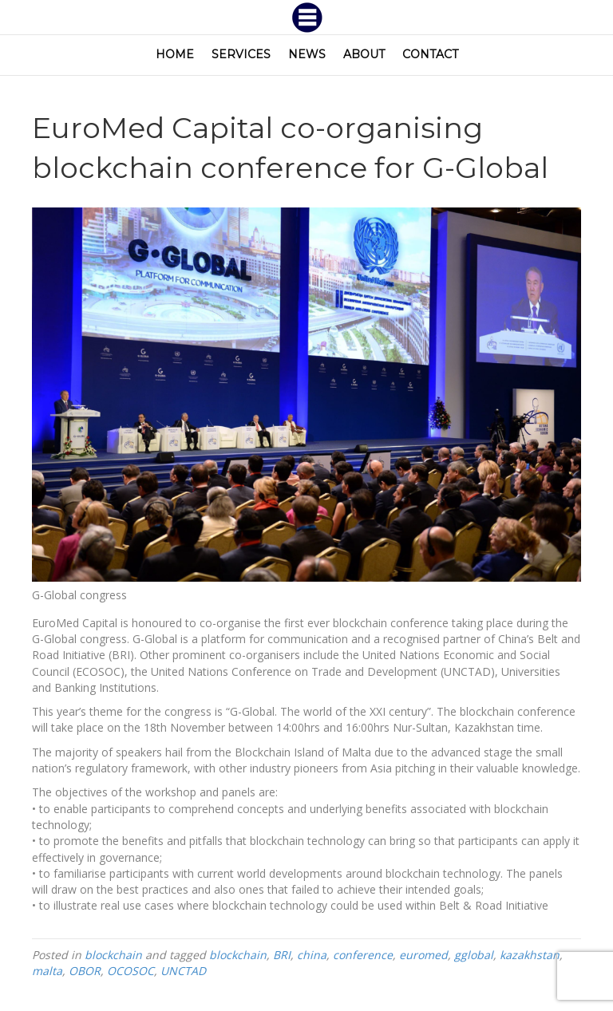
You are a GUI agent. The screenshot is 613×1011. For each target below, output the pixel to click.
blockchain (113, 954)
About (364, 54)
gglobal (473, 954)
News (307, 54)
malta (47, 970)
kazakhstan (530, 954)
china (311, 954)
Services (241, 54)
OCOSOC (130, 970)
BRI (282, 954)
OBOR (85, 970)
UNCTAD (183, 970)
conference (363, 954)
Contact (430, 54)
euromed (423, 954)
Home (175, 54)
